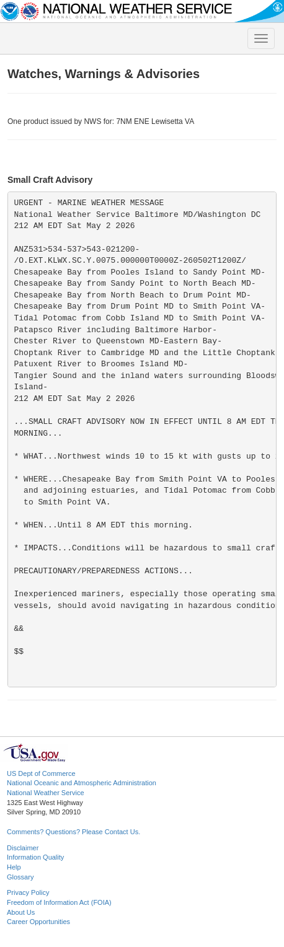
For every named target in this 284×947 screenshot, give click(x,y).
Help (14, 867)
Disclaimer (22, 848)
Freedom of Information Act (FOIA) (59, 902)
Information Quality (35, 857)
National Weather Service (45, 792)
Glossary (20, 877)
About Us (21, 912)
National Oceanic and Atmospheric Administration (81, 782)
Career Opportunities (38, 921)
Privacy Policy (28, 892)
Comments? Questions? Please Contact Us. (73, 831)
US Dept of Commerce (41, 773)
